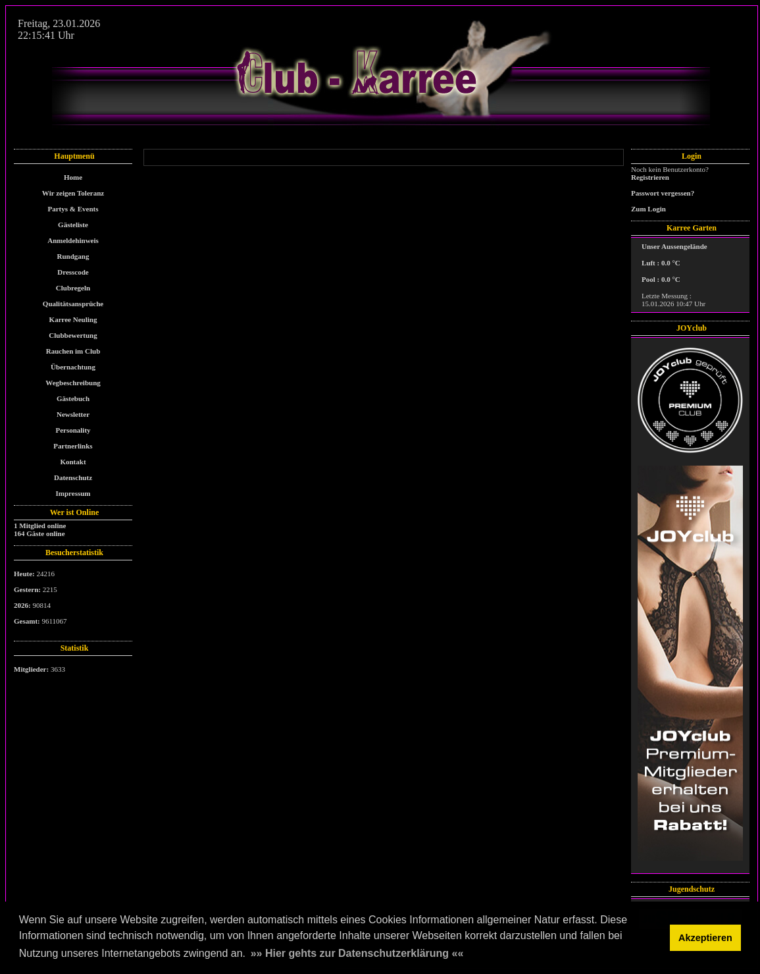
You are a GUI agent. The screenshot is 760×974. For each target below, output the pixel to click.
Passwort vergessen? (662, 193)
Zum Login (648, 209)
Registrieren (650, 177)
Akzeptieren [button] (705, 938)
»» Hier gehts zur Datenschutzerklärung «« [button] (357, 953)
